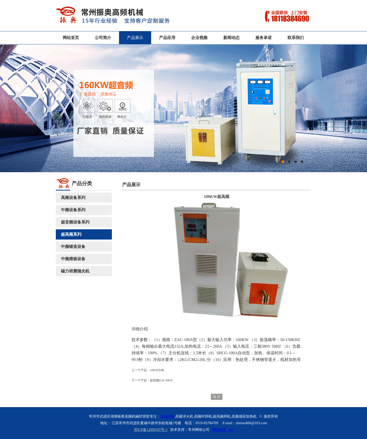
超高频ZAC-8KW (161, 380)
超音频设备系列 (75, 222)
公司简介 (103, 37)
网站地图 (219, 430)
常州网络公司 (198, 430)
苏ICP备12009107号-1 (150, 430)
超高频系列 (71, 234)
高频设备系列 (73, 197)
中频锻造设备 (73, 246)
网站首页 (71, 37)
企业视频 (199, 37)
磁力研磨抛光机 (75, 271)
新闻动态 (231, 37)
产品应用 (167, 37)
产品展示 (135, 37)
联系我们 (295, 37)
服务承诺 (263, 37)
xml (230, 430)
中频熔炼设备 (73, 259)
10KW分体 (157, 370)
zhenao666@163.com (251, 423)
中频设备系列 (73, 210)
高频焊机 (167, 416)
